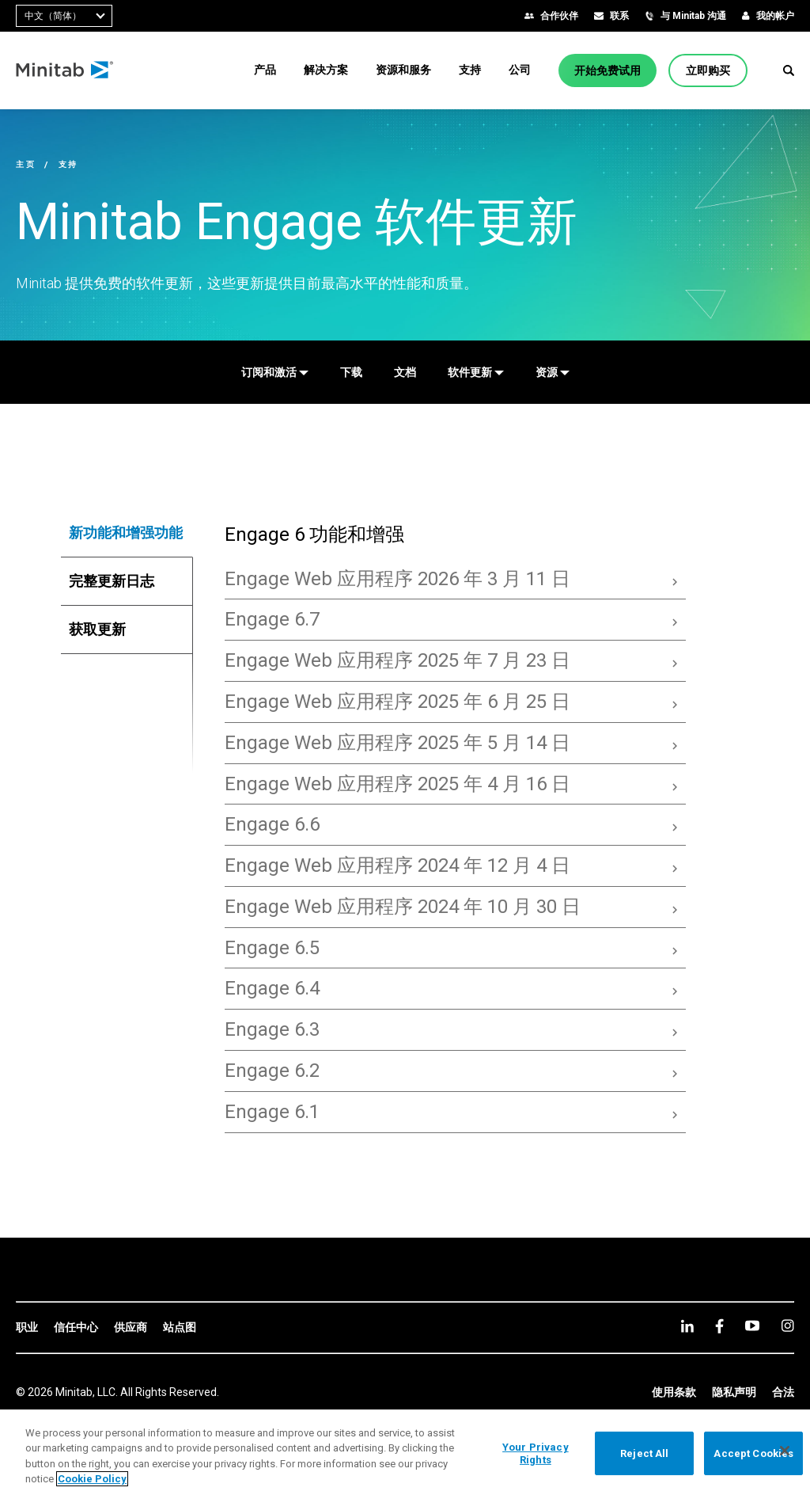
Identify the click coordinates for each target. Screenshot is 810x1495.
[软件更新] (476, 372)
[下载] (351, 372)
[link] (27, 1327)
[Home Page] (65, 70)
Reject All (644, 1453)
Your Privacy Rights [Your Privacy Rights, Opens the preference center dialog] (535, 1453)
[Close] (784, 1450)
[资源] (553, 372)
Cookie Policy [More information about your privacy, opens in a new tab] (92, 1479)
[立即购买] (708, 70)
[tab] (127, 532)
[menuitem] (265, 69)
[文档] (405, 372)
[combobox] (64, 16)
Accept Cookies (753, 1453)
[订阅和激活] (274, 372)
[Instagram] (787, 1325)
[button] (788, 70)
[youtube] (752, 1325)
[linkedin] (687, 1326)
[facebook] (719, 1325)
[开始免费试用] (607, 70)
